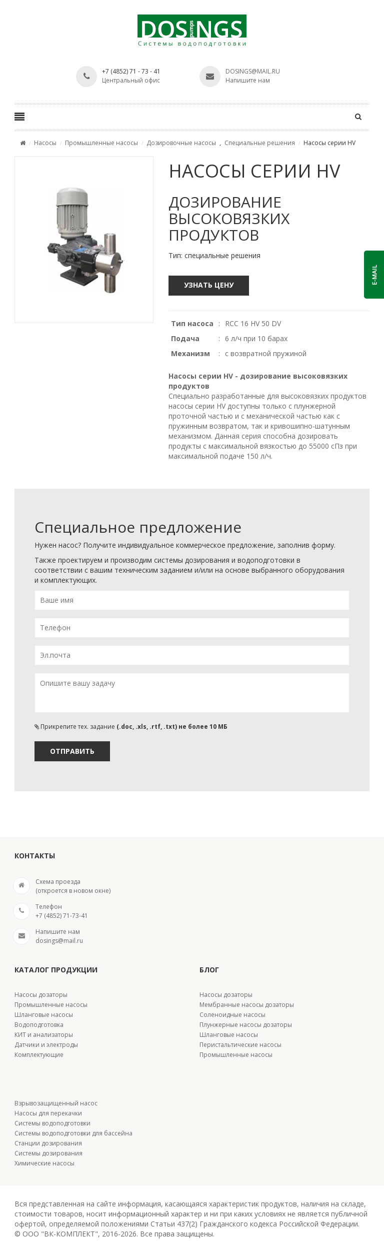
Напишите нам (248, 80)
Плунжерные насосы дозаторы (246, 1024)
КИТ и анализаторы (43, 1034)
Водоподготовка (39, 1024)
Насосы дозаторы (41, 994)
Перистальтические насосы (241, 1044)
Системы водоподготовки (52, 1123)
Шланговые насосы (43, 1014)
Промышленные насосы (51, 1004)
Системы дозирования (48, 1153)
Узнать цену (209, 285)
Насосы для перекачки (48, 1113)
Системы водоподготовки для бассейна (73, 1133)
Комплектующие (39, 1054)
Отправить (72, 751)
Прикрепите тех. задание (131, 726)
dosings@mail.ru (253, 71)
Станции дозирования (48, 1143)
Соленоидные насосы (233, 1014)
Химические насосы (44, 1163)
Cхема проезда (58, 881)
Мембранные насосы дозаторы (247, 1004)
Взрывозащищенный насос (56, 1103)
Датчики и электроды (46, 1044)
